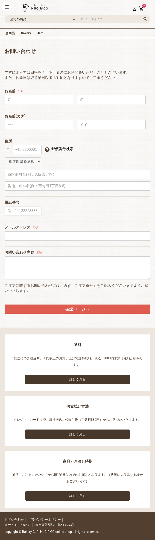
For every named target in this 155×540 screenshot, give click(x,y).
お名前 (10, 91)
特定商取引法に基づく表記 (54, 525)
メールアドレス (17, 227)
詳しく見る (77, 379)
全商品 (10, 33)
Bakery (26, 33)
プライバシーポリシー (45, 519)
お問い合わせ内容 (19, 252)
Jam (40, 33)
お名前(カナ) (15, 116)
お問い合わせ (14, 519)
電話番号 (12, 202)
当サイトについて (17, 525)
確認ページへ (77, 309)
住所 (8, 141)
